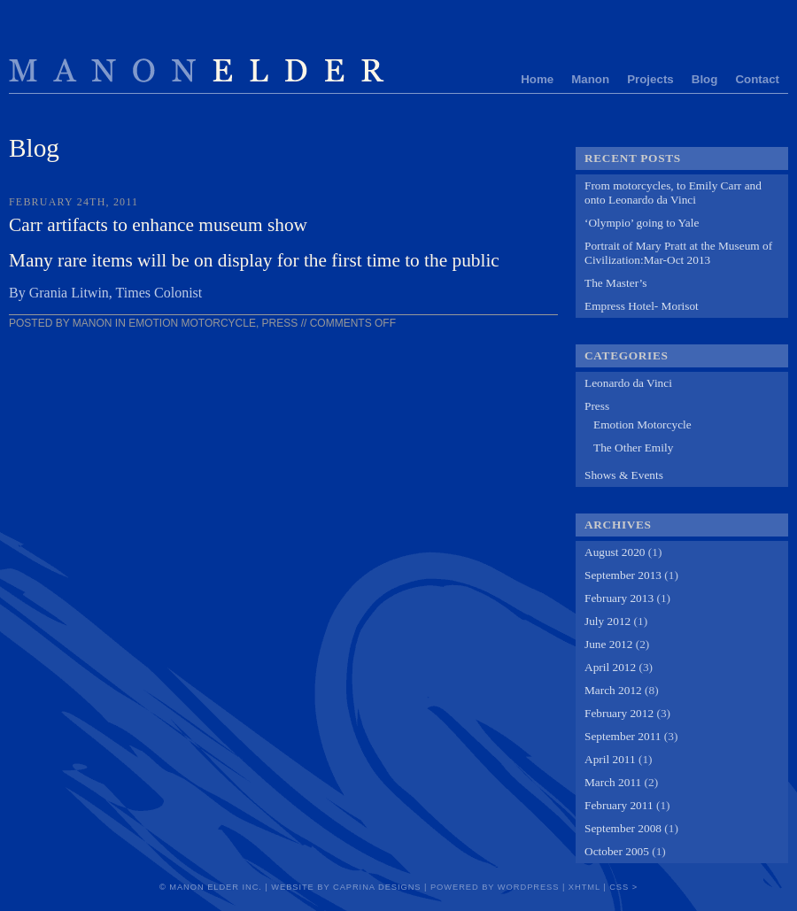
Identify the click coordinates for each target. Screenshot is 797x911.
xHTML (584, 887)
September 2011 (623, 736)
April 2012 (610, 667)
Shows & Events (623, 475)
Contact (757, 79)
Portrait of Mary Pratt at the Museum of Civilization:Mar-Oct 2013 (678, 252)
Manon (590, 79)
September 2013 (623, 575)
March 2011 (612, 782)
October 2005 (616, 851)
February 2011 (619, 805)
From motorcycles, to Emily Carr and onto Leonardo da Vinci (673, 192)
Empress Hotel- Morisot (641, 306)
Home (537, 79)
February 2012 (619, 713)
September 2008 (623, 828)
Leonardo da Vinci (628, 383)
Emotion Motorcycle (192, 323)
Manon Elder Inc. (215, 887)
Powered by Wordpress (494, 887)
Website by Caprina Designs (346, 887)
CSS (619, 887)
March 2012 (613, 690)
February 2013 (619, 598)
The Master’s (615, 283)
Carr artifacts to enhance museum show (158, 224)
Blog (705, 79)
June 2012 (608, 644)
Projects (650, 79)
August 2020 (615, 552)
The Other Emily (633, 447)
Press (280, 323)
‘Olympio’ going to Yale (641, 222)
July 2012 (607, 621)
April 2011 (610, 759)
